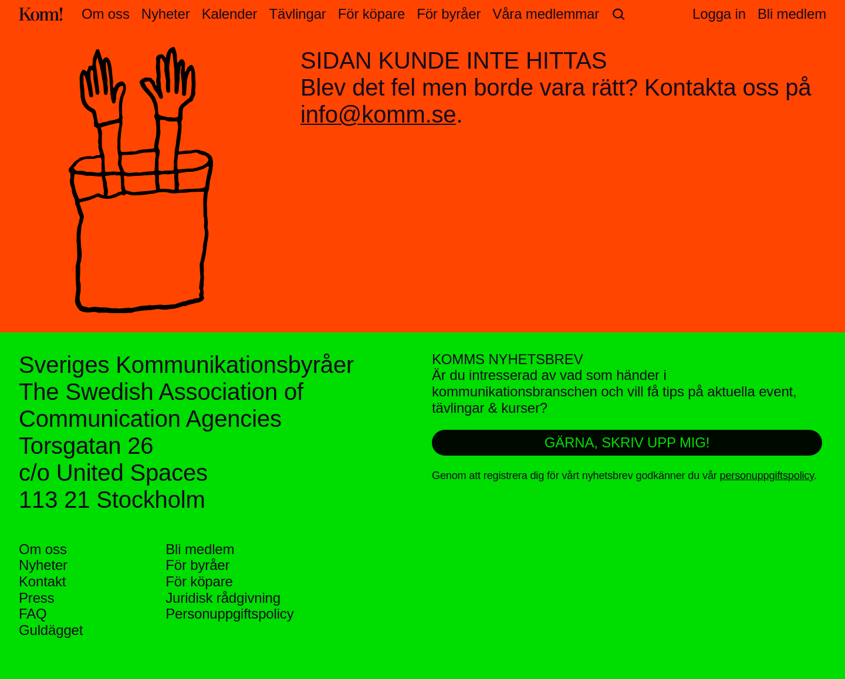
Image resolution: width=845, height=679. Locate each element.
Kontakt (42, 581)
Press (37, 598)
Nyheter (165, 14)
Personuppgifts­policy (229, 614)
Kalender (230, 14)
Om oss (106, 14)
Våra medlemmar (545, 14)
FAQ (33, 614)
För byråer (449, 14)
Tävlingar (297, 14)
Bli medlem (199, 549)
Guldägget (51, 630)
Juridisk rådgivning (222, 598)
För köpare (371, 14)
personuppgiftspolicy (767, 475)
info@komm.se (378, 114)
